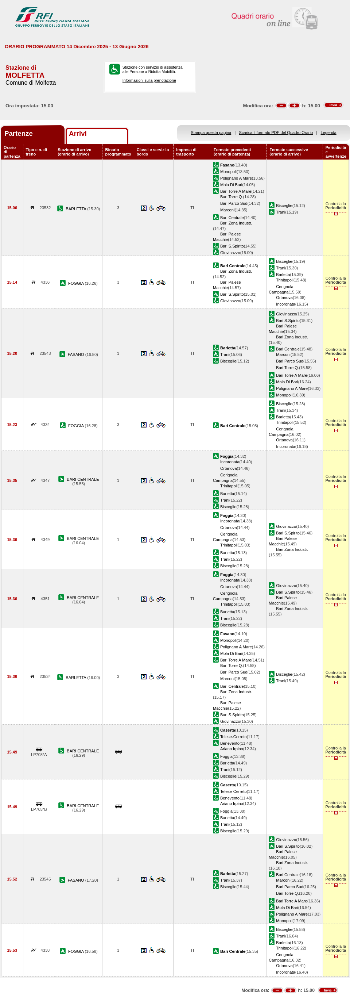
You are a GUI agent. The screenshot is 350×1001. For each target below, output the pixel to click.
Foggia (226, 756)
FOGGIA (76, 283)
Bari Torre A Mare (235, 191)
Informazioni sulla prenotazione (149, 80)
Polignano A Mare (236, 178)
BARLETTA (76, 209)
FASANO (76, 354)
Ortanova (284, 297)
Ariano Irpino (231, 749)
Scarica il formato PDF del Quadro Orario (276, 132)
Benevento (230, 743)
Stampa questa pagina (211, 132)
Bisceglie (284, 205)
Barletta (283, 274)
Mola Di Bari (231, 185)
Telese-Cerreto (233, 737)
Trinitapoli (284, 280)
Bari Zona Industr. (236, 223)
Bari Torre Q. (231, 197)
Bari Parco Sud (234, 203)
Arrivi (78, 133)
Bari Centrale (232, 217)
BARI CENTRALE (83, 479)
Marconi (227, 210)
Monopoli (228, 171)
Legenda (329, 132)
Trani (280, 212)
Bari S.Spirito (232, 246)
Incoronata (285, 304)
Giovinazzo (230, 252)
